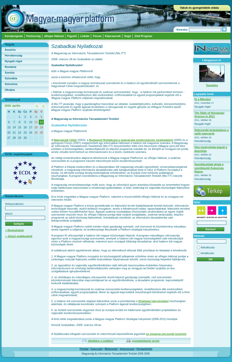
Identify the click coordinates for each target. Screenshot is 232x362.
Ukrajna (10, 89)
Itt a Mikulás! (202, 99)
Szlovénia (11, 84)
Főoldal (84, 349)
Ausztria (10, 49)
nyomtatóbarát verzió (145, 340)
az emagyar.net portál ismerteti (166, 333)
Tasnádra (212, 85)
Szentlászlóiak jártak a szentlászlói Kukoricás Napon (209, 168)
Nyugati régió (13, 61)
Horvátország (13, 55)
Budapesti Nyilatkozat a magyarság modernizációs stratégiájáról (131, 139)
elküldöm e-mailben (100, 340)
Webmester (111, 349)
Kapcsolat (97, 349)
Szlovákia (11, 78)
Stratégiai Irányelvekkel (153, 301)
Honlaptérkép (144, 349)
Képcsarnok (113, 36)
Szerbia (9, 72)
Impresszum (127, 349)
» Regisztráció (14, 230)
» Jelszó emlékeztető (18, 236)
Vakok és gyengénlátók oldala (199, 7)
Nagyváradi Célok (65, 139)
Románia (10, 66)
